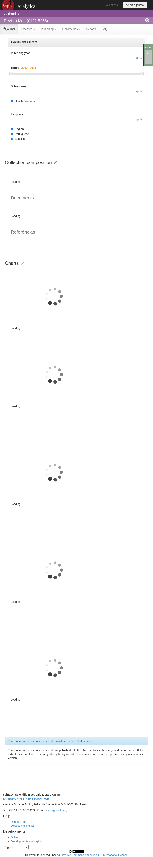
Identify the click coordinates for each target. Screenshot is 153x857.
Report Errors (19, 821)
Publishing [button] (48, 29)
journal (9, 29)
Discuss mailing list (22, 825)
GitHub (15, 837)
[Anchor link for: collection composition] (54, 162)
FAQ (104, 29)
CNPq (18, 798)
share (148, 47)
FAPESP (8, 798)
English (17, 129)
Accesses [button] (28, 29)
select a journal (135, 5)
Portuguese (20, 134)
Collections (112, 5)
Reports (91, 29)
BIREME (28, 798)
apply (139, 57)
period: (15, 67)
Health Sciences (23, 101)
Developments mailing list (26, 841)
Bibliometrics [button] (71, 29)
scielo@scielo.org (56, 810)
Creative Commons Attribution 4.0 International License (94, 855)
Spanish (18, 138)
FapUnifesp (41, 798)
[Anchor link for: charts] (21, 262)
